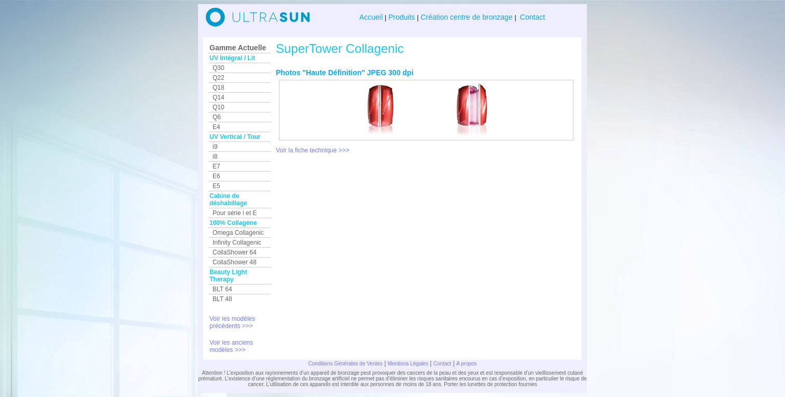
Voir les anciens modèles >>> (231, 346)
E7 (216, 166)
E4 (216, 127)
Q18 (219, 87)
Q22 (219, 77)
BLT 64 (222, 289)
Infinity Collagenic (237, 242)
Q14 (219, 97)
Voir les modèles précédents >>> (232, 322)
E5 (216, 186)
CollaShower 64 (235, 252)
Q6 (217, 117)
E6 (216, 176)
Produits (401, 17)
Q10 (219, 107)
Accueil (372, 17)
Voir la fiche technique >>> (312, 150)
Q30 (219, 68)
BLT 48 (222, 299)
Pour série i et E (235, 213)
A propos (466, 363)
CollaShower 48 (235, 262)
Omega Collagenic (238, 232)
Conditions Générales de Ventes (345, 363)
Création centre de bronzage (466, 17)
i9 (215, 146)
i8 (215, 156)
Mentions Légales (408, 363)
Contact (531, 17)
